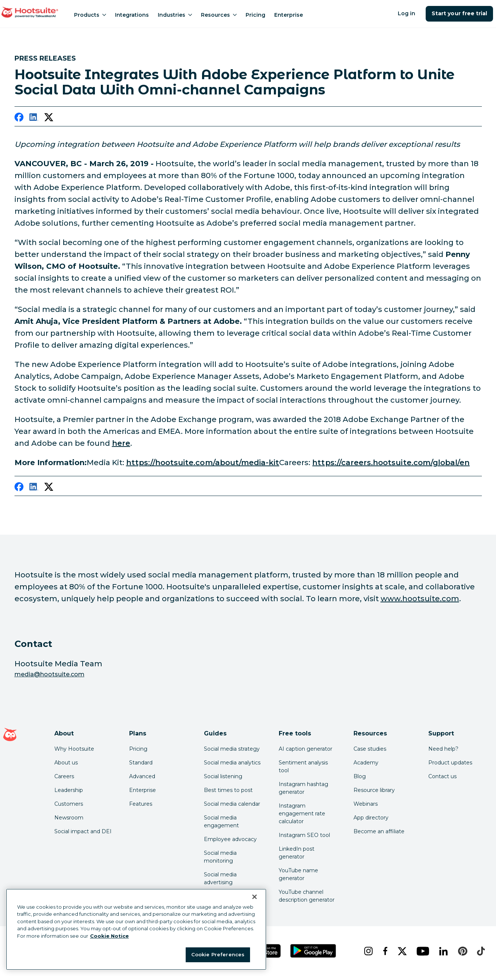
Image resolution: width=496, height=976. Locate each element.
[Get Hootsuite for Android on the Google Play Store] (313, 951)
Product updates (450, 762)
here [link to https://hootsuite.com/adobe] (121, 443)
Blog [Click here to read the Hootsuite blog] (359, 776)
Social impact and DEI (83, 831)
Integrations (132, 15)
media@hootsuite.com (49, 674)
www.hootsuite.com (420, 598)
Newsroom (68, 817)
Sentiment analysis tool (303, 766)
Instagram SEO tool (304, 835)
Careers (64, 776)
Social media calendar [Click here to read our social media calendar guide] (232, 804)
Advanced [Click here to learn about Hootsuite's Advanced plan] (142, 776)
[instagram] (367, 951)
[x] (401, 951)
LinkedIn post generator (296, 852)
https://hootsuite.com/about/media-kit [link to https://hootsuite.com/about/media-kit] (202, 462)
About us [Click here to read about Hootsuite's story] (66, 762)
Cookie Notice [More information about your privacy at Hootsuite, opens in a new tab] (109, 936)
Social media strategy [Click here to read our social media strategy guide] (232, 748)
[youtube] (421, 951)
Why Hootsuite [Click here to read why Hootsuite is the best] (74, 748)
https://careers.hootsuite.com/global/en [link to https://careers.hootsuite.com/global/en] (391, 462)
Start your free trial (459, 13)
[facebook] (19, 119)
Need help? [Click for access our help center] (443, 748)
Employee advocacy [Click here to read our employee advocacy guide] (230, 839)
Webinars (365, 804)
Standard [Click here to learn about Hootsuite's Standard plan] (141, 762)
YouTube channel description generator (307, 896)
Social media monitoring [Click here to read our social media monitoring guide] (220, 857)
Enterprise (288, 15)
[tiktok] (480, 951)
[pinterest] (461, 951)
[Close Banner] (254, 897)
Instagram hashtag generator (303, 788)
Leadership (68, 790)
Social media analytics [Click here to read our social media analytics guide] (232, 762)
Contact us (442, 776)
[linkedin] (33, 119)
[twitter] (48, 119)
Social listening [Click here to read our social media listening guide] (223, 776)
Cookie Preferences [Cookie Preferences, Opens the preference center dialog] (217, 954)
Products (90, 15)
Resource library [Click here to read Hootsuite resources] (374, 790)
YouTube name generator (298, 874)
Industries (175, 15)
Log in (406, 13)
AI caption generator (305, 748)
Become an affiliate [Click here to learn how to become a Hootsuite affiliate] (378, 831)
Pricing (255, 15)
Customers (68, 804)
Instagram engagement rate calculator (302, 813)
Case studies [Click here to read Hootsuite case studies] (369, 748)
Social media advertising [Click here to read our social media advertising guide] (220, 878)
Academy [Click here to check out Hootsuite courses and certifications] (365, 762)
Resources (219, 15)
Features (140, 804)
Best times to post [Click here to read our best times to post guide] (228, 790)
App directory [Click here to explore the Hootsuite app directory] (370, 817)
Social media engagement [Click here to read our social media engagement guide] (221, 821)
